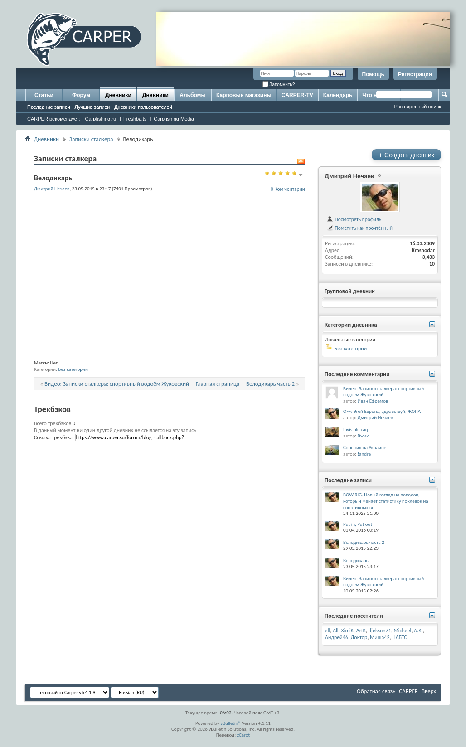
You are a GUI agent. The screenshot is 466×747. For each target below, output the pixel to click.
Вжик (363, 436)
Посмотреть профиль (353, 219)
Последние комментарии (357, 374)
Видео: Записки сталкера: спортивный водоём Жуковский (116, 383)
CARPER (408, 691)
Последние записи (48, 107)
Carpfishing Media (174, 118)
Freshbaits (134, 118)
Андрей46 (336, 637)
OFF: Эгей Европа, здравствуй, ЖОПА (382, 411)
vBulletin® (230, 723)
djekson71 (380, 630)
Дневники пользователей (143, 107)
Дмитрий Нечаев (349, 176)
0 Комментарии (288, 189)
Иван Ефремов (373, 401)
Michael (403, 630)
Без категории (73, 369)
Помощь (373, 74)
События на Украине (364, 448)
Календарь (338, 95)
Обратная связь (376, 691)
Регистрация (415, 74)
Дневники (118, 95)
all (327, 630)
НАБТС (399, 637)
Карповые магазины (244, 95)
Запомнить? (278, 84)
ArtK (361, 630)
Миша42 (379, 637)
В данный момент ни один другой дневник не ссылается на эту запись (115, 430)
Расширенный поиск (417, 106)
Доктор (359, 637)
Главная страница (218, 383)
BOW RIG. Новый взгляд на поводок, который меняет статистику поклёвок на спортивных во (385, 501)
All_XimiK (343, 630)
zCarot (243, 735)
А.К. (418, 630)
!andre (364, 454)
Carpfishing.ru (100, 118)
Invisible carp (356, 429)
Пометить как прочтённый (359, 228)
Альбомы (192, 95)
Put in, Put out (357, 524)
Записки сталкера (91, 139)
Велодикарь (356, 560)
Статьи (43, 95)
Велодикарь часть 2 (270, 383)
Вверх (429, 691)
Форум (81, 95)
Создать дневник (406, 155)
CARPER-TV (297, 95)
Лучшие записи (92, 107)
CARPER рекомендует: (54, 118)
